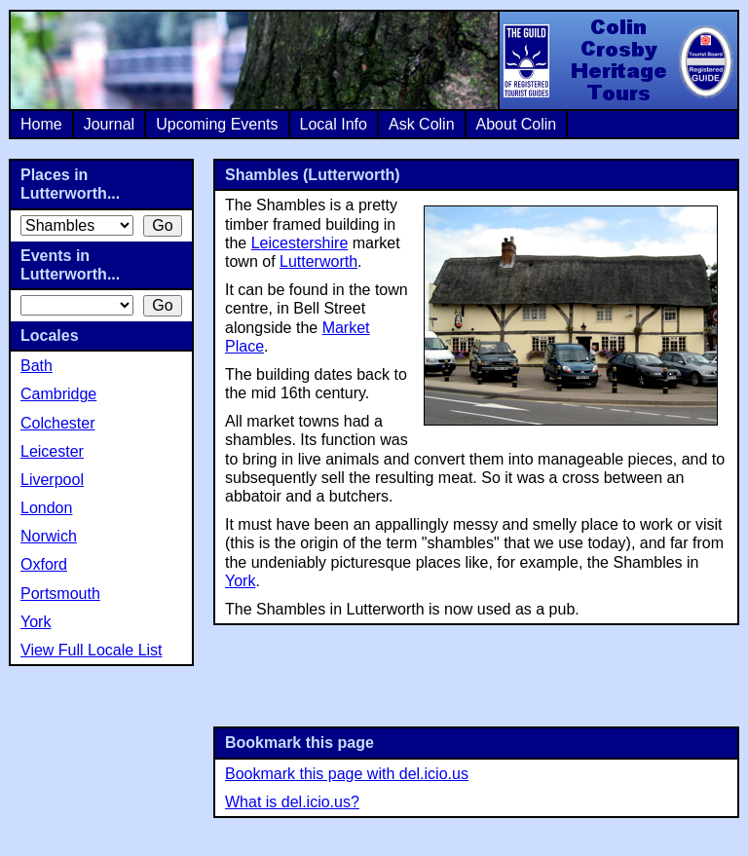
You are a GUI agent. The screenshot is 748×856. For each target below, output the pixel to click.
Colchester (57, 423)
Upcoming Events (217, 124)
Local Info (333, 124)
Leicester (52, 451)
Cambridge (58, 394)
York (240, 581)
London (46, 508)
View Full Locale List (91, 650)
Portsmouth (60, 593)
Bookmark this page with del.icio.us (346, 773)
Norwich (48, 536)
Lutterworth (318, 261)
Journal (109, 124)
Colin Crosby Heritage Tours (617, 60)
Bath (36, 365)
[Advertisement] (476, 674)
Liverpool (52, 479)
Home (41, 124)
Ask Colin (422, 124)
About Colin (516, 124)
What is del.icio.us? (292, 802)
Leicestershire (300, 243)
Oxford (43, 564)
